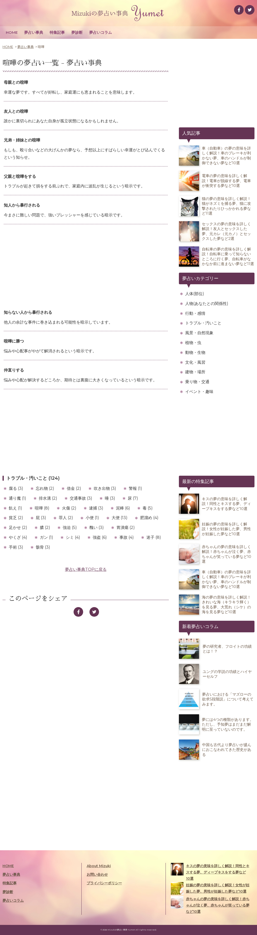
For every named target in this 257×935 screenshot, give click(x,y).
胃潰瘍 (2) (125, 527)
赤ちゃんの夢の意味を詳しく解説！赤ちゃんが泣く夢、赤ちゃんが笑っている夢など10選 (210, 905)
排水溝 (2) (48, 498)
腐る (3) (16, 488)
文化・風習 (195, 362)
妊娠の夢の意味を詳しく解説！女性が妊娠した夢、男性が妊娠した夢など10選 (210, 888)
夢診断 (77, 32)
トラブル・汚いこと (203, 323)
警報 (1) (135, 488)
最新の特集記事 (198, 481)
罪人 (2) (66, 517)
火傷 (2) (69, 508)
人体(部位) (194, 293)
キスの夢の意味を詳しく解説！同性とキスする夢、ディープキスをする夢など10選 (210, 872)
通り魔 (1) (17, 498)
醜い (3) (96, 527)
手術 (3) (16, 547)
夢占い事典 (33, 32)
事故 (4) (126, 537)
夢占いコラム (100, 32)
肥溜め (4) (149, 517)
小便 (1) (92, 517)
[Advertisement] (86, 267)
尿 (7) (133, 498)
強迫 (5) (70, 527)
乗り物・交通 (197, 381)
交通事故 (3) (81, 498)
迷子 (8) (153, 537)
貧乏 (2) (16, 517)
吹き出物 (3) (105, 488)
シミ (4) (73, 537)
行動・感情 (195, 313)
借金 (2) (74, 488)
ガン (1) (46, 537)
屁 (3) (41, 517)
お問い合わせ (97, 874)
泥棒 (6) (123, 508)
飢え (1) (15, 508)
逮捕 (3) (96, 508)
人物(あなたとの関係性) (206, 303)
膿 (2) (45, 527)
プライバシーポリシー (104, 883)
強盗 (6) (100, 537)
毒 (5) (148, 508)
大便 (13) (119, 517)
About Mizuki (99, 866)
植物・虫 (193, 342)
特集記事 (57, 32)
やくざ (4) (18, 537)
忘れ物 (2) (45, 488)
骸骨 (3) (43, 547)
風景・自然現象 (199, 332)
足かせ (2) (18, 527)
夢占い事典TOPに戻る (86, 569)
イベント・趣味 (199, 391)
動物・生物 (195, 352)
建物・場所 (195, 372)
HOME (12, 32)
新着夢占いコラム (200, 626)
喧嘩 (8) (42, 508)
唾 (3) (110, 498)
